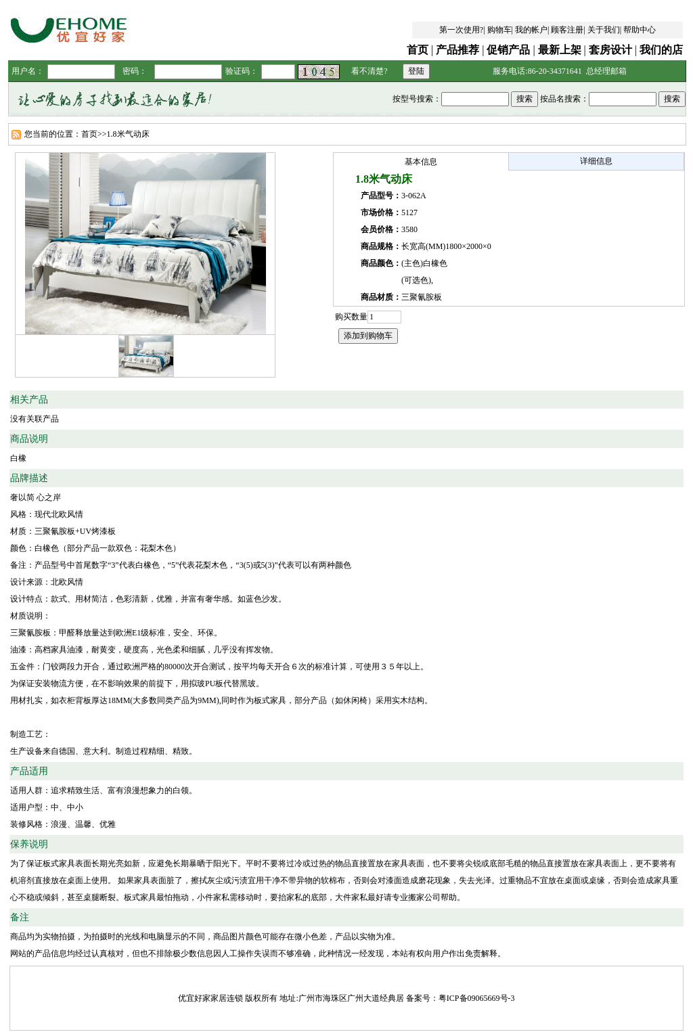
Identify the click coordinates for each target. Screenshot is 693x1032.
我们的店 (661, 49)
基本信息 (421, 161)
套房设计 (610, 49)
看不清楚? (369, 71)
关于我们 (603, 30)
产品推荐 (457, 49)
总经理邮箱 (606, 71)
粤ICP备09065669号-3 (477, 998)
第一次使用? (461, 30)
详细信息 (596, 161)
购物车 (499, 30)
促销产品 (508, 49)
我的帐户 (531, 30)
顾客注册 (567, 30)
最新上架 (559, 49)
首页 (417, 49)
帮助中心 (639, 30)
